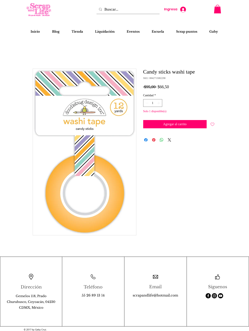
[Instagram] (214, 295)
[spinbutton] (152, 103)
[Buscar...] (127, 9)
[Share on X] (169, 139)
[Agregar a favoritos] (212, 124)
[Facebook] (208, 295)
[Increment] (159, 103)
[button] (217, 9)
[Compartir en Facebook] (145, 139)
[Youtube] (220, 295)
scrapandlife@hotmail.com (155, 295)
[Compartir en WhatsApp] (161, 139)
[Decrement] (146, 103)
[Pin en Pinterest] (153, 139)
